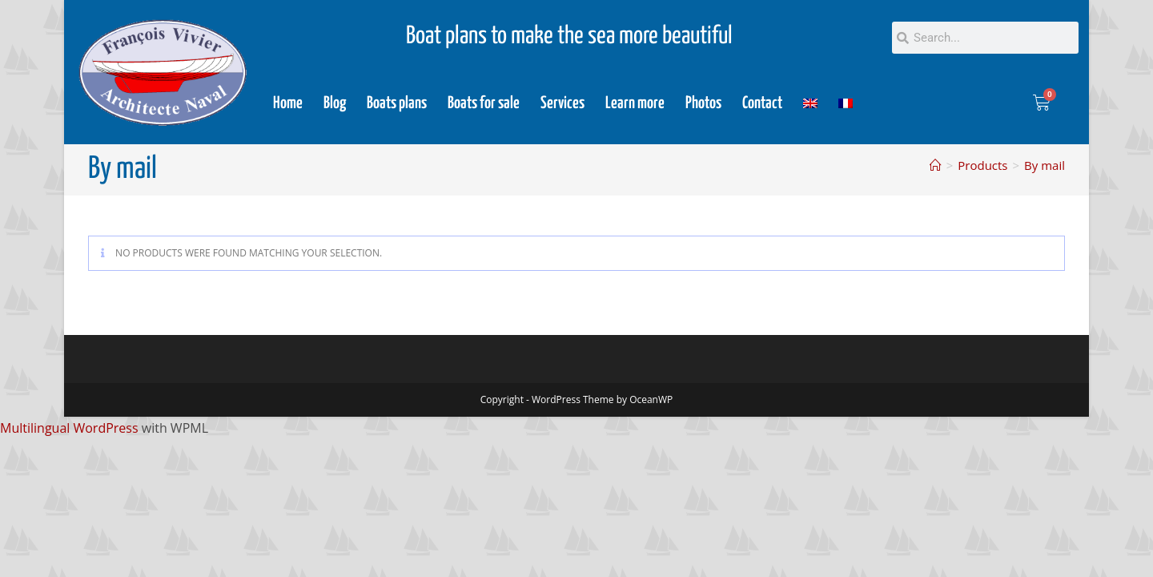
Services (562, 103)
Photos (703, 103)
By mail (1044, 165)
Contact (762, 103)
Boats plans (397, 103)
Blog (334, 103)
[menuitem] (810, 103)
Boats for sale (484, 103)
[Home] (936, 165)
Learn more (635, 103)
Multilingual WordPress (69, 428)
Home (288, 103)
